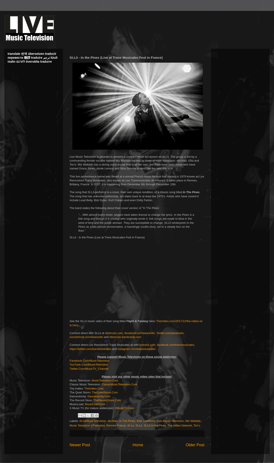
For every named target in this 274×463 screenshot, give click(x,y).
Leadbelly (149, 421)
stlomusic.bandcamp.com (125, 337)
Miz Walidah (192, 421)
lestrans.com (147, 344)
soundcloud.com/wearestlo (86, 337)
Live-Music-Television (170, 421)
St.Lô (138, 425)
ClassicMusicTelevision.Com (119, 384)
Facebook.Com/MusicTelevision (89, 360)
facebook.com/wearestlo (139, 333)
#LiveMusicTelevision (93, 421)
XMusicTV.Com (124, 408)
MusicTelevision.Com (105, 380)
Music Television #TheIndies (87, 425)
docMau (113, 421)
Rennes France (116, 425)
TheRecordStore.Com (107, 400)
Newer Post (80, 445)
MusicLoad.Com (95, 404)
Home (138, 445)
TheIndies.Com (94, 388)
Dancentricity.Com (98, 396)
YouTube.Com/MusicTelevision (89, 364)
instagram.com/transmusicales (136, 349)
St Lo (130, 425)
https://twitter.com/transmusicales (90, 349)
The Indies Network (180, 425)
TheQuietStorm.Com (105, 392)
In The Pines (127, 421)
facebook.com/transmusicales (175, 344)
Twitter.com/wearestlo (170, 333)
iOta (139, 421)
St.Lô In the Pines (155, 425)
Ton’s (197, 425)
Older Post (195, 445)
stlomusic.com (114, 333)
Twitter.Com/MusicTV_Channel (89, 368)
